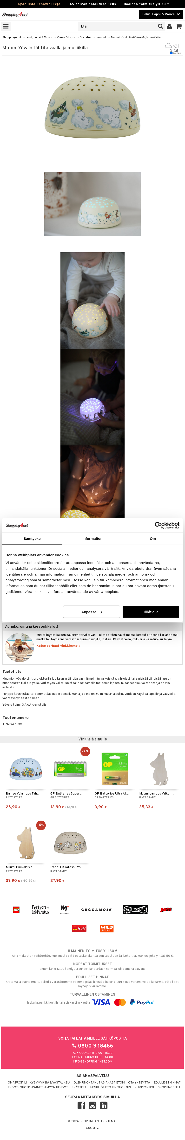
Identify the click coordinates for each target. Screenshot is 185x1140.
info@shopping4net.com (92, 1062)
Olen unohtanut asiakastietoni (99, 1083)
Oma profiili (17, 1083)
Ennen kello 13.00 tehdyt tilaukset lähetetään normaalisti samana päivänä (92, 966)
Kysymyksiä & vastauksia (50, 1083)
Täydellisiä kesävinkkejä (38, 4)
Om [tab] (153, 538)
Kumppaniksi (144, 1088)
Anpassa (91, 612)
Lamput (101, 37)
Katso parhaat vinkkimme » (58, 646)
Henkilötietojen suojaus (110, 1088)
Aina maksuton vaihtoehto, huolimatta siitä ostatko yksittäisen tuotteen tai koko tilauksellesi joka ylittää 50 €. (92, 953)
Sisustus (85, 37)
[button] (179, 26)
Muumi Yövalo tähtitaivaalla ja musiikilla (135, 37)
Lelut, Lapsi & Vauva (39, 37)
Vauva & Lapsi (66, 37)
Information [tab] (92, 538)
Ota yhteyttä (139, 1083)
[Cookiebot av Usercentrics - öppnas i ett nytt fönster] (158, 525)
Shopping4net (11, 37)
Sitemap (111, 1121)
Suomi (92, 1128)
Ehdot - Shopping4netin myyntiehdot (38, 1088)
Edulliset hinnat (167, 1083)
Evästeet (79, 1088)
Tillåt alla (151, 612)
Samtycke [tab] (32, 538)
